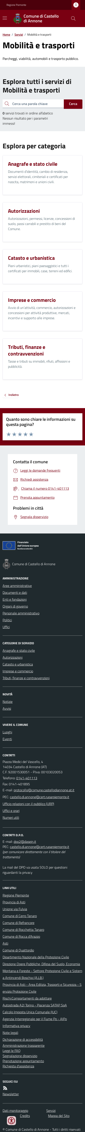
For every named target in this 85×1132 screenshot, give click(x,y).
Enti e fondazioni (15, 599)
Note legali (10, 1032)
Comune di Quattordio (18, 950)
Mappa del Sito (58, 1115)
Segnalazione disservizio (20, 1055)
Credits (25, 1115)
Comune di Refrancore (18, 922)
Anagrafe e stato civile (19, 650)
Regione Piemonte (16, 5)
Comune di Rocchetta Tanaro (23, 929)
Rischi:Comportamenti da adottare (27, 998)
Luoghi (7, 732)
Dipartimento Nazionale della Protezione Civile (36, 957)
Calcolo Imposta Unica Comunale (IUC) (30, 1012)
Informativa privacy (16, 1025)
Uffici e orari (11, 810)
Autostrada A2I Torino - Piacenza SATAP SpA (35, 1005)
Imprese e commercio (18, 671)
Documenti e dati (15, 592)
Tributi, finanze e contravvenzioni (26, 678)
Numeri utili (11, 817)
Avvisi (7, 708)
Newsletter (11, 1094)
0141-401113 (26, 778)
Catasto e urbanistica (18, 664)
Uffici (6, 626)
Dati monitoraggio (15, 1110)
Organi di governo (15, 606)
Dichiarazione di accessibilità (23, 1039)
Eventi (7, 738)
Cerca (73, 103)
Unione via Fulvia (15, 909)
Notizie (8, 701)
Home (6, 34)
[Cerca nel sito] (72, 18)
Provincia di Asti (14, 902)
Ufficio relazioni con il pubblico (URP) (28, 803)
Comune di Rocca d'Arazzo (21, 936)
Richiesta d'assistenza (18, 1066)
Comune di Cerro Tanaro (20, 915)
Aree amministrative (17, 585)
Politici (7, 620)
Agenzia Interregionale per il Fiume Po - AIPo (35, 1018)
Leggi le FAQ (12, 1050)
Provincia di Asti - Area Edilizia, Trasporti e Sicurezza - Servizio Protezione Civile (42, 988)
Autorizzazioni (12, 657)
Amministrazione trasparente (24, 1045)
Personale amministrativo (21, 613)
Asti (5, 943)
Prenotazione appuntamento (23, 1061)
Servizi (18, 34)
